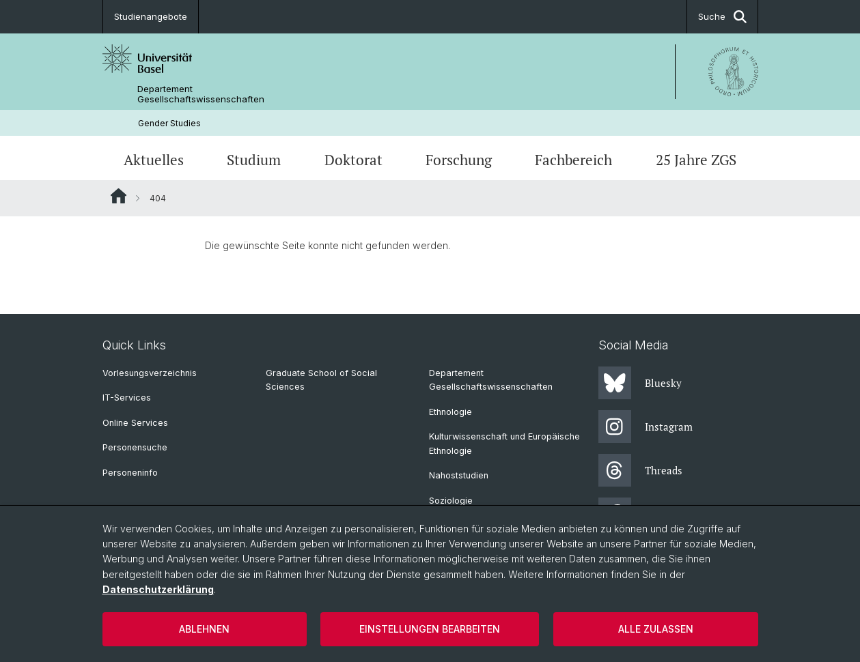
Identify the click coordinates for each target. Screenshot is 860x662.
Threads (640, 470)
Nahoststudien (458, 475)
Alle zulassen (655, 629)
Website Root (118, 195)
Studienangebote (150, 16)
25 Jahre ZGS (696, 159)
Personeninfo (130, 472)
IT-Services (126, 397)
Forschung (459, 159)
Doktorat (353, 159)
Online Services (135, 423)
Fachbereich (573, 159)
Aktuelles (154, 159)
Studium (254, 159)
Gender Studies (169, 123)
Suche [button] (722, 16)
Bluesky (640, 382)
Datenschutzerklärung (158, 589)
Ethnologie (450, 412)
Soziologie (451, 500)
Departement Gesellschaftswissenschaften (200, 94)
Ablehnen (204, 629)
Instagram (645, 426)
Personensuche (134, 447)
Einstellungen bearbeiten (429, 629)
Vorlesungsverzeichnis (149, 373)
